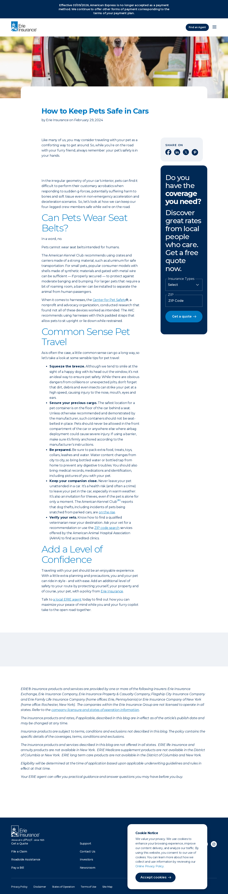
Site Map (107, 886)
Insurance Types (181, 278)
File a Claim (19, 851)
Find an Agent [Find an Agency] (197, 27)
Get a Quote (19, 843)
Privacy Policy (19, 886)
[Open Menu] (214, 27)
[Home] (25, 26)
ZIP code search (106, 528)
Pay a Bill (17, 867)
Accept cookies (153, 877)
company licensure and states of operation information (95, 710)
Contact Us (87, 851)
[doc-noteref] (118, 502)
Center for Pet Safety (109, 300)
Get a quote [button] (182, 316)
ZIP (171, 294)
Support (85, 843)
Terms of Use (88, 886)
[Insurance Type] (184, 285)
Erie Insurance (112, 591)
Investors (86, 859)
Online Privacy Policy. (149, 866)
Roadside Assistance (25, 859)
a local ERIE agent (67, 599)
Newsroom (87, 867)
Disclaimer (40, 886)
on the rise (107, 512)
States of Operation (63, 886)
